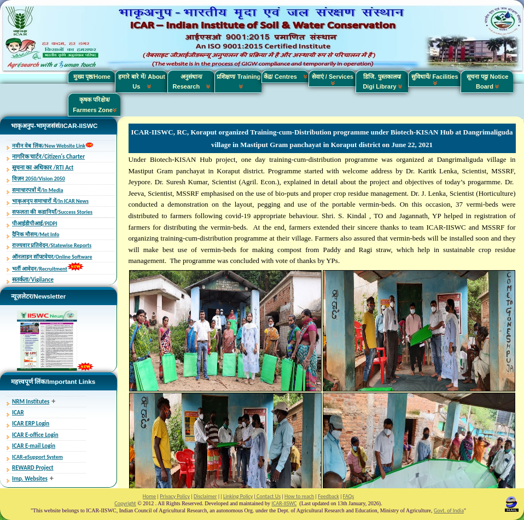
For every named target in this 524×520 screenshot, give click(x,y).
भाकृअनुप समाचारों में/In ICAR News (50, 201)
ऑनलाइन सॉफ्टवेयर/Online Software (52, 256)
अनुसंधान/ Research (192, 81)
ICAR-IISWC (284, 503)
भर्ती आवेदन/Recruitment (39, 268)
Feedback (328, 496)
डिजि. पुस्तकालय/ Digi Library (382, 81)
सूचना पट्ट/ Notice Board (488, 81)
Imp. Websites (30, 478)
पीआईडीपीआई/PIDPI (34, 223)
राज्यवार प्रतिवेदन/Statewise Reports (51, 245)
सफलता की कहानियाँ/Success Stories (52, 211)
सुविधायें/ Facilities (434, 79)
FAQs (348, 496)
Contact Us (268, 496)
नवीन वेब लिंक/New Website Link (48, 145)
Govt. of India (449, 510)
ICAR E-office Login (35, 435)
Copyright (125, 503)
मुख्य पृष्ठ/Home (91, 76)
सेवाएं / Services (332, 79)
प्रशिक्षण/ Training (239, 81)
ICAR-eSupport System (37, 456)
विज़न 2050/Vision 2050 (38, 178)
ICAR (18, 412)
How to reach (299, 496)
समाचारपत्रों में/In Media (37, 190)
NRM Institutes (30, 401)
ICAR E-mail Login (33, 445)
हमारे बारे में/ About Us (141, 81)
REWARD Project (33, 467)
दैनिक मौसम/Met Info (35, 234)
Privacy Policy (175, 496)
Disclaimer (205, 496)
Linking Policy (238, 496)
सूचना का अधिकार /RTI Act (42, 167)
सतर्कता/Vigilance (33, 279)
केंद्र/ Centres (285, 76)
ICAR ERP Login (30, 423)
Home (149, 496)
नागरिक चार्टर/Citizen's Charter (48, 156)
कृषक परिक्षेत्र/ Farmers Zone (95, 104)
